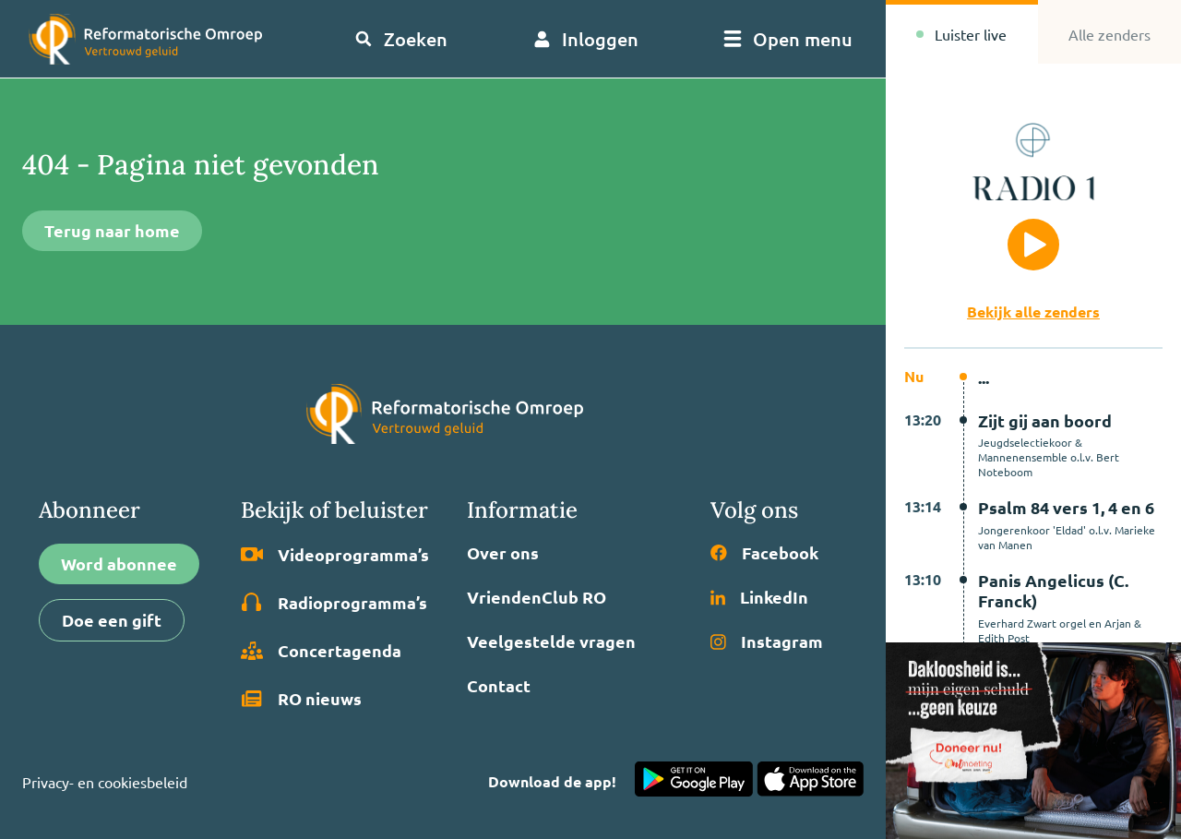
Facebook (764, 553)
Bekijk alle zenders (1033, 311)
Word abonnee (119, 563)
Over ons (503, 553)
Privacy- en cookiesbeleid (104, 782)
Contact (499, 686)
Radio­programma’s (334, 603)
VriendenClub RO (536, 597)
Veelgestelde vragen (551, 641)
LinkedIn (759, 597)
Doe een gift (111, 619)
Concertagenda (321, 651)
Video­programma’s (335, 555)
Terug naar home (112, 230)
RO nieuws (301, 699)
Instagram (766, 641)
